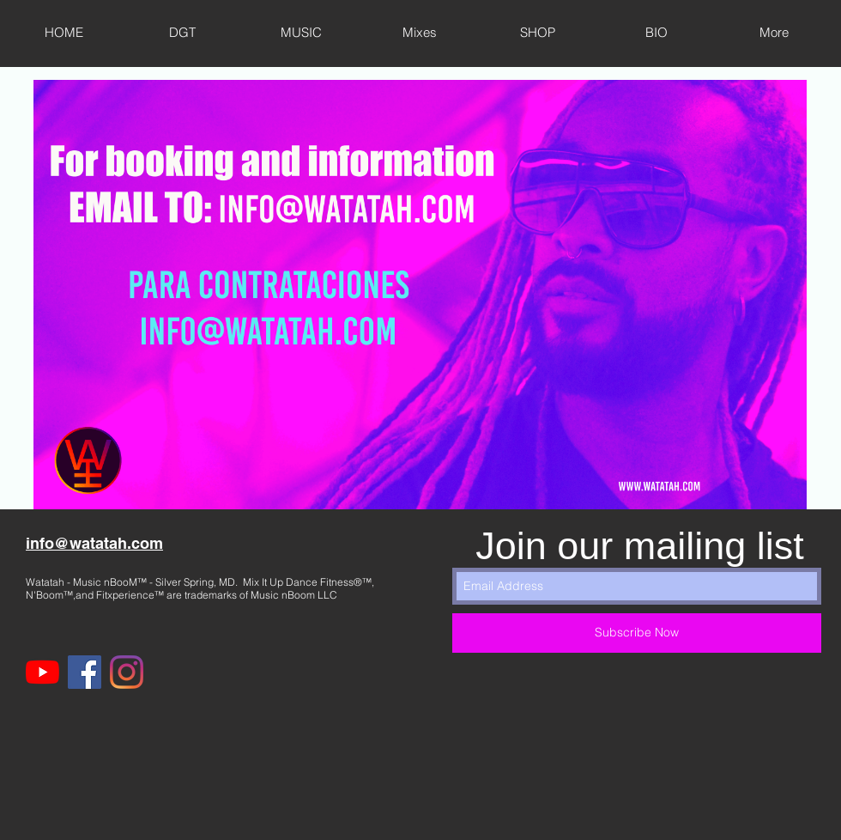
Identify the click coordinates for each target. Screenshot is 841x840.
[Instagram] (126, 672)
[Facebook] (84, 672)
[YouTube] (42, 672)
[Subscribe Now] (636, 633)
